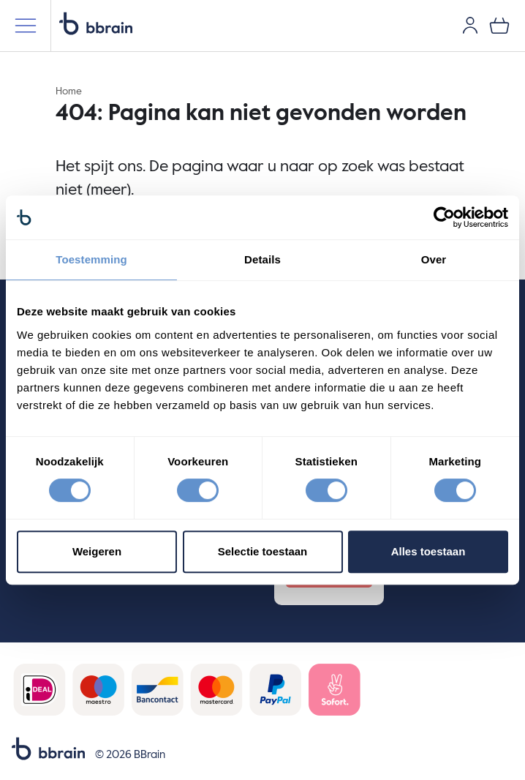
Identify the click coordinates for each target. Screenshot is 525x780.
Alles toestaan (428, 551)
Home (69, 91)
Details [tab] (262, 259)
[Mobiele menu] (25, 25)
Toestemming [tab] (91, 259)
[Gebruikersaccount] (470, 26)
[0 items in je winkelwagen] (499, 26)
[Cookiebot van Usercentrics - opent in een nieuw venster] (444, 217)
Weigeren (96, 551)
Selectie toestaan (263, 551)
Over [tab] (434, 259)
